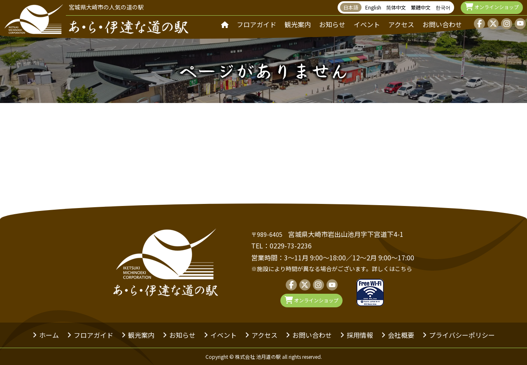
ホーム (49, 335)
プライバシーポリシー (462, 335)
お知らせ (332, 24)
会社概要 (401, 335)
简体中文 (396, 7)
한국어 (443, 7)
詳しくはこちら (392, 268)
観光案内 (297, 24)
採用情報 (360, 335)
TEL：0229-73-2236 (281, 245)
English (373, 7)
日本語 (350, 7)
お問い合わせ (442, 24)
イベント (367, 24)
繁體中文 (421, 7)
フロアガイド (256, 24)
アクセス (401, 24)
